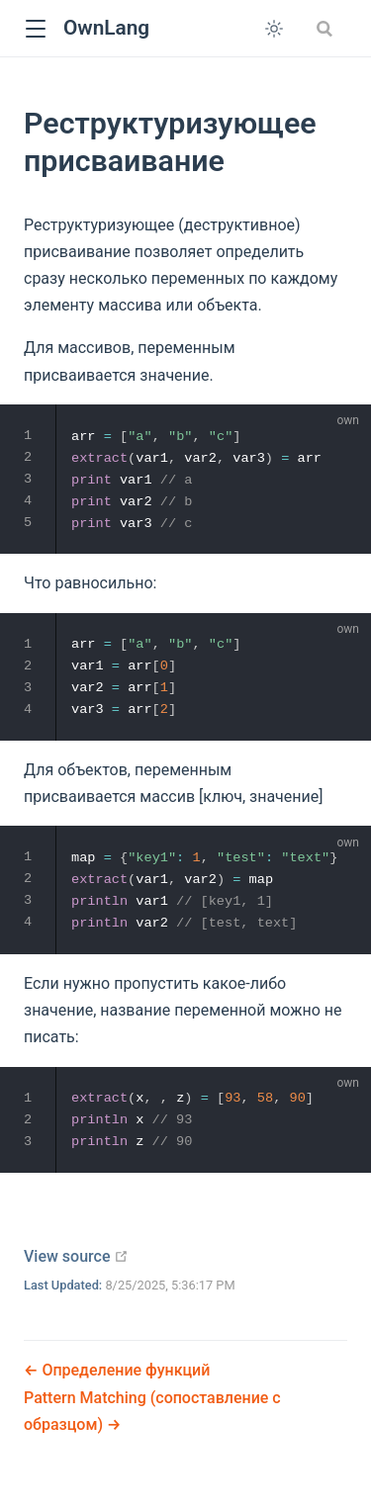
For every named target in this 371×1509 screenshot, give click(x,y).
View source (76, 1256)
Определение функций (124, 1370)
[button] (35, 29)
